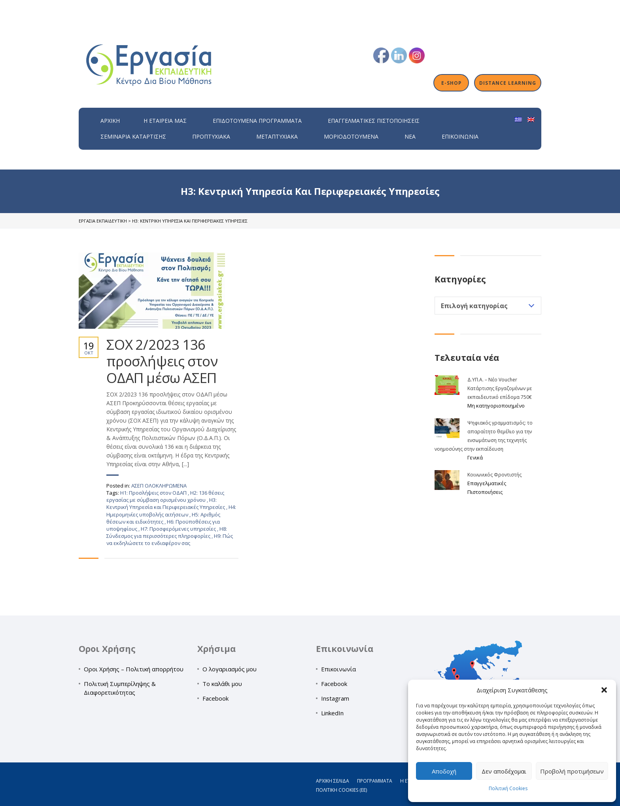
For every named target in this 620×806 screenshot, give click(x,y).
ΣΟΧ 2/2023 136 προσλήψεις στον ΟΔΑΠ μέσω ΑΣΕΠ (162, 361)
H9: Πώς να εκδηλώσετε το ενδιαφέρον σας (169, 539)
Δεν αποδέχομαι (504, 771)
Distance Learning (507, 83)
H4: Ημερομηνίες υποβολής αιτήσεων (171, 510)
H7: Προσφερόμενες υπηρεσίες (179, 528)
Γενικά (475, 457)
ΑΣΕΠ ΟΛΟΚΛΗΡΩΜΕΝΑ (159, 485)
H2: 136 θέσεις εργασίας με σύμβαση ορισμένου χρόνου (165, 496)
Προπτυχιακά (211, 136)
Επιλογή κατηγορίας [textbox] (474, 305)
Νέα (410, 136)
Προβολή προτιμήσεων (572, 771)
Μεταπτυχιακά (277, 136)
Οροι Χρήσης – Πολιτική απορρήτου (133, 669)
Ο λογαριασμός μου (229, 669)
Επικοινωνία (460, 136)
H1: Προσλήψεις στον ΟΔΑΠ (154, 492)
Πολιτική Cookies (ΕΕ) (341, 790)
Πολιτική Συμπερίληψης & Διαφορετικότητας (120, 688)
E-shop (451, 83)
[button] (604, 690)
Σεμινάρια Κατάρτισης (133, 136)
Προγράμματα (374, 780)
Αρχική (110, 120)
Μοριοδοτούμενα (351, 136)
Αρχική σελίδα (332, 780)
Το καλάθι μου (222, 684)
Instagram (335, 698)
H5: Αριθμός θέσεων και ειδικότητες (163, 518)
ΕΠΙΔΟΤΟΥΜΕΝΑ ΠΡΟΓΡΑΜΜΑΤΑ (257, 120)
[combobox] (488, 305)
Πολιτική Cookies (508, 788)
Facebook (215, 698)
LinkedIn (332, 713)
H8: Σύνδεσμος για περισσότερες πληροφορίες (166, 532)
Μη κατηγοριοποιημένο (496, 405)
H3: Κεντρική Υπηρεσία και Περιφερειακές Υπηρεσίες (166, 503)
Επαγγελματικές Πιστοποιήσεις (374, 120)
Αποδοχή (444, 771)
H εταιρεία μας (165, 120)
